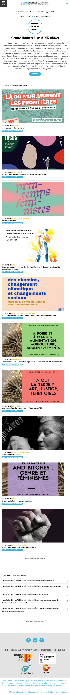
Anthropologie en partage (11, 454)
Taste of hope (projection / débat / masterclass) (19, 547)
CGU (51, 691)
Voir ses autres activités (35, 622)
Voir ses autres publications (35, 558)
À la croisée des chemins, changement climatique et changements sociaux (29, 315)
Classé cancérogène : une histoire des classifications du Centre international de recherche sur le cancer (31, 268)
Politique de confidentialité (36, 691)
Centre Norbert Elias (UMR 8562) (12, 581)
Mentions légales (16, 691)
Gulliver (57, 685)
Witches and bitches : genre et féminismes (17, 501)
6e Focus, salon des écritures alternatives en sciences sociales (24, 174)
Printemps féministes (9, 221)
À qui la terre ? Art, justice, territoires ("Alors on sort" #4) (22, 408)
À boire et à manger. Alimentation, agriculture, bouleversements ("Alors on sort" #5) (32, 362)
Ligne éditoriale (62, 691)
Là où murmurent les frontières (13, 128)
